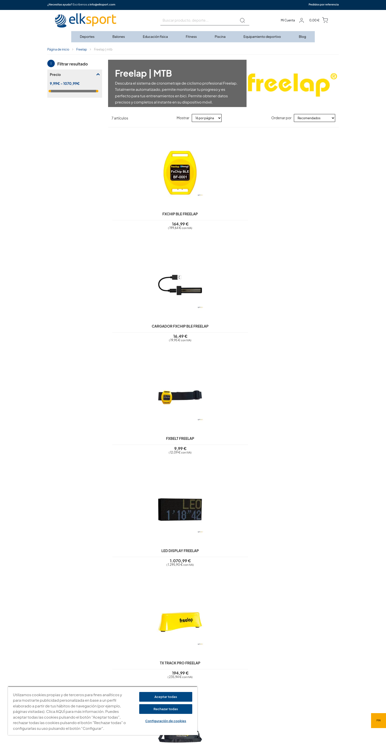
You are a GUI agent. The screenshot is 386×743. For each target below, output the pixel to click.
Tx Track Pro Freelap (137, 329)
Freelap (81, 49)
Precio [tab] (55, 74)
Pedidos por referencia (324, 4)
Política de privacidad (169, 649)
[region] (102, 710)
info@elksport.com (102, 4)
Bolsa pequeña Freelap (194, 329)
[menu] (193, 36)
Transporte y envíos (168, 678)
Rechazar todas (165, 709)
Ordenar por (281, 117)
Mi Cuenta (288, 20)
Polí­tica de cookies (167, 656)
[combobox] (204, 20)
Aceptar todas (165, 697)
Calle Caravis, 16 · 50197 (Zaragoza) (260, 666)
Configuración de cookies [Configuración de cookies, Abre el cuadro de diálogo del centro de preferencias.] (165, 721)
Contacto (160, 685)
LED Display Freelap (309, 209)
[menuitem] (87, 36)
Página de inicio (58, 49)
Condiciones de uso (168, 663)
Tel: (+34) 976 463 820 (249, 692)
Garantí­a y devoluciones (171, 671)
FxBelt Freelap (252, 209)
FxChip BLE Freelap (136, 209)
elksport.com (243, 658)
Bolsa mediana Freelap (252, 329)
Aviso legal (161, 642)
